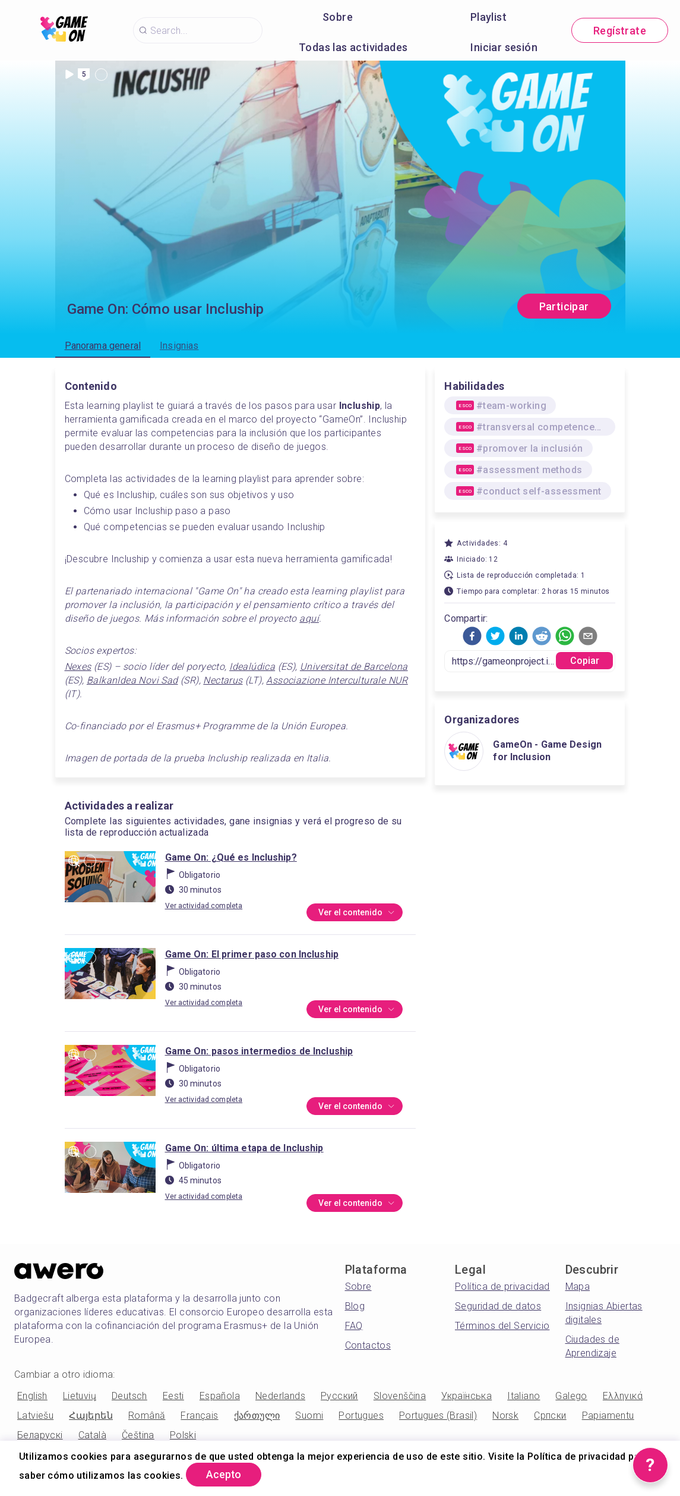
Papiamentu (608, 1415)
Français (199, 1415)
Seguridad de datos (498, 1306)
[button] (472, 635)
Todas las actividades (353, 47)
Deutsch (129, 1395)
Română (146, 1415)
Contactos (368, 1345)
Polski (183, 1435)
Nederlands (280, 1395)
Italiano (523, 1395)
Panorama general (103, 345)
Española (220, 1395)
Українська (466, 1395)
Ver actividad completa (204, 906)
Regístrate (619, 30)
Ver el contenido (356, 913)
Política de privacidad (502, 1286)
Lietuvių (79, 1395)
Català (92, 1435)
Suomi (309, 1415)
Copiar (585, 660)
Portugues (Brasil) (438, 1415)
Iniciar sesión (503, 47)
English (32, 1395)
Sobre (337, 17)
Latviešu (35, 1415)
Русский (339, 1395)
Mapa (577, 1286)
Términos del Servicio (502, 1325)
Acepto (225, 1474)
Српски (550, 1415)
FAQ (354, 1325)
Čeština (138, 1435)
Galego (571, 1395)
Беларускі (40, 1435)
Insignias (179, 345)
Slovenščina (400, 1395)
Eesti (173, 1395)
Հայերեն (91, 1415)
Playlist (488, 17)
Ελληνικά (623, 1395)
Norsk (505, 1415)
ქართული (257, 1415)
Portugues (361, 1415)
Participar (564, 306)
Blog (355, 1306)
